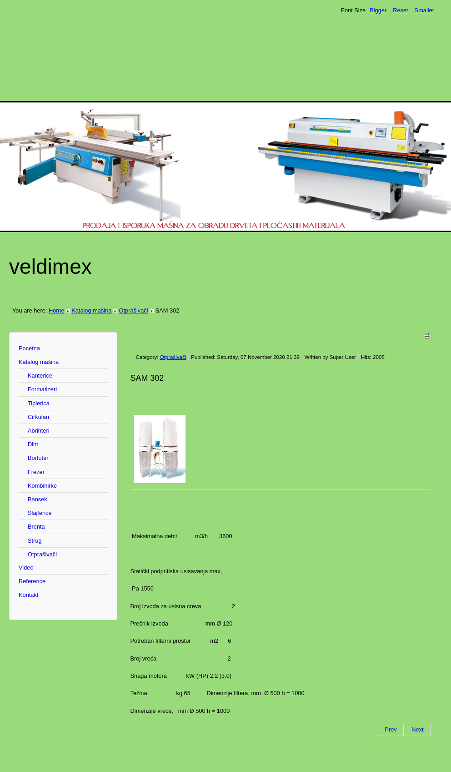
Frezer (36, 472)
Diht (33, 444)
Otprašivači (133, 310)
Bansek (37, 499)
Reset (400, 10)
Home (56, 310)
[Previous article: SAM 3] (390, 730)
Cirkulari (38, 417)
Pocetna (29, 348)
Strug (35, 540)
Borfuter (38, 457)
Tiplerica (39, 403)
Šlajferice (40, 513)
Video (26, 567)
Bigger (378, 10)
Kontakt (28, 594)
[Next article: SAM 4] (417, 730)
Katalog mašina (91, 310)
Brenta (36, 526)
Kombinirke (42, 485)
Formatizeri (42, 389)
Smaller (424, 10)
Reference (32, 581)
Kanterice (40, 375)
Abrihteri (39, 430)
